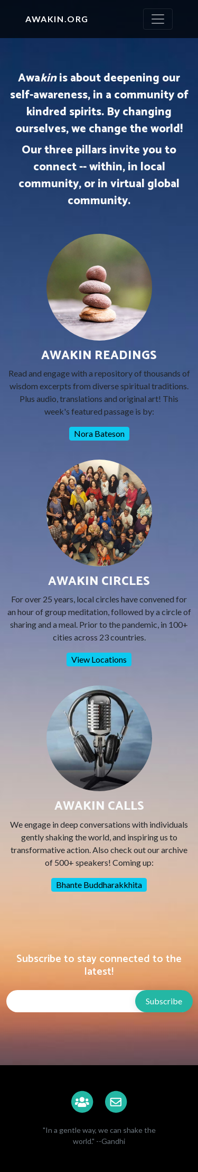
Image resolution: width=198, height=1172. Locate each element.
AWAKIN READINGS (99, 355)
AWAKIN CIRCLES (99, 581)
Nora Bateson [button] (99, 433)
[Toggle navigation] (158, 19)
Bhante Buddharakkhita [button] (99, 885)
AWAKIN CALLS (99, 806)
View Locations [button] (99, 659)
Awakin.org (57, 19)
